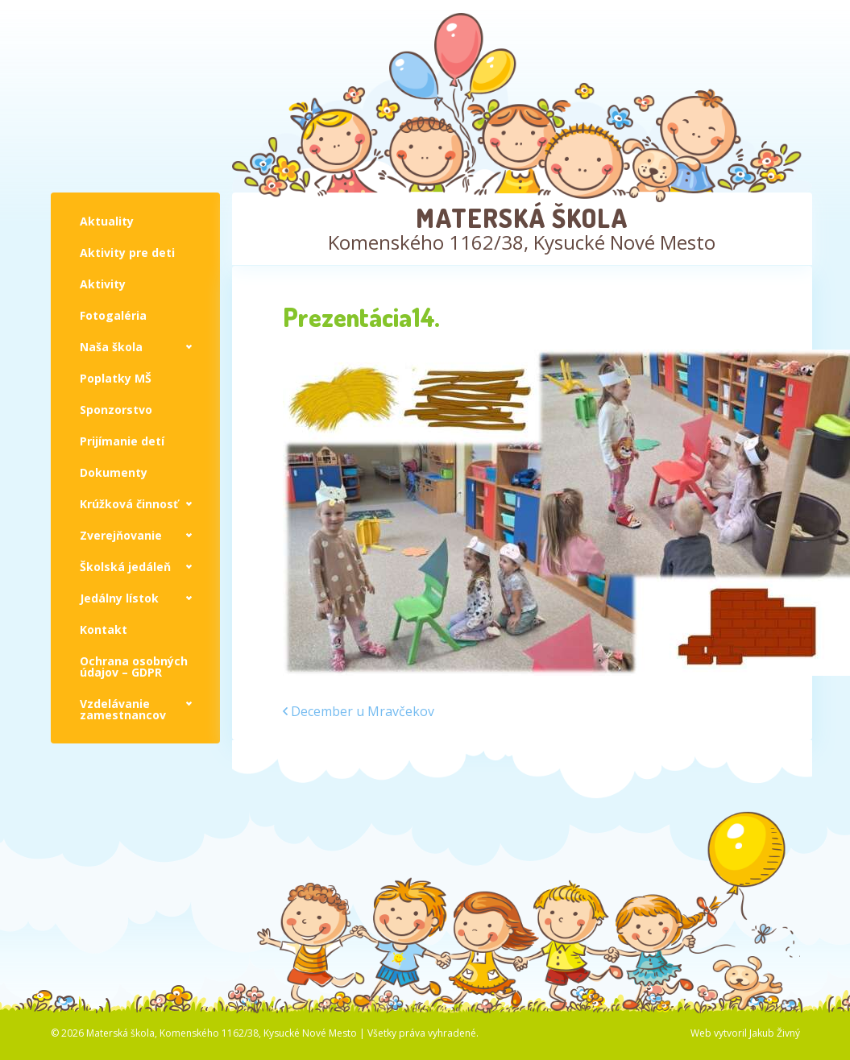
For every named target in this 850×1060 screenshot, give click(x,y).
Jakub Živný (774, 1033)
